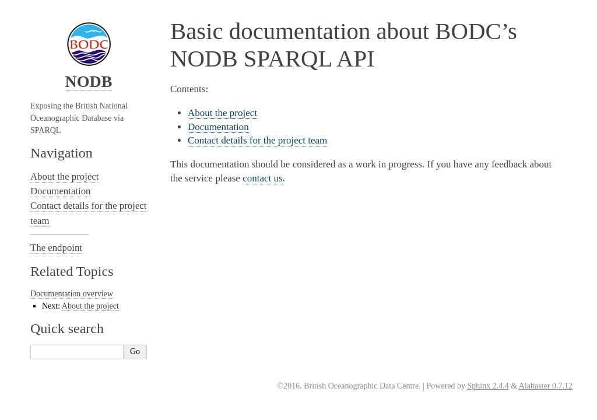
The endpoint (56, 247)
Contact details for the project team (257, 140)
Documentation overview (71, 293)
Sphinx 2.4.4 (488, 386)
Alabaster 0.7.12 (546, 386)
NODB (89, 81)
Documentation (218, 126)
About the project (222, 112)
